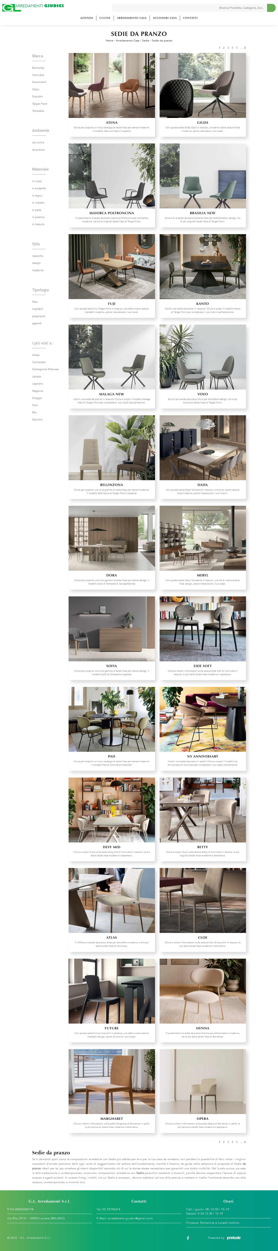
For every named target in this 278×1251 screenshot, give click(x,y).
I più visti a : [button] (43, 343)
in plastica (38, 217)
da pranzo (38, 150)
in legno (37, 195)
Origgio (37, 398)
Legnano (37, 383)
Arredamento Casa (132, 18)
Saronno (37, 419)
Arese (35, 355)
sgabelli (37, 323)
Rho (34, 412)
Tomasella (38, 111)
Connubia (38, 75)
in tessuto (38, 224)
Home (109, 40)
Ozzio (35, 89)
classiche (37, 256)
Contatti (190, 18)
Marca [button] (37, 56)
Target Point (39, 104)
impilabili (37, 309)
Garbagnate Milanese (45, 369)
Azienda (86, 18)
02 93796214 (111, 1209)
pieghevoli (38, 316)
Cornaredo (39, 362)
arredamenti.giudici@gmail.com (130, 1218)
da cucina (38, 142)
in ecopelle (39, 188)
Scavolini (37, 96)
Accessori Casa (165, 18)
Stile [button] (36, 244)
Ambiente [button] (40, 130)
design (36, 263)
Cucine (105, 18)
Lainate (36, 376)
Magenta (37, 391)
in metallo (38, 203)
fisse (35, 302)
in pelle (36, 210)
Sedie (145, 40)
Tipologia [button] (40, 290)
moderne (38, 270)
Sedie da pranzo (162, 40)
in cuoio (37, 181)
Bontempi (38, 68)
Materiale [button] (40, 169)
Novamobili (39, 82)
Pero (35, 405)
